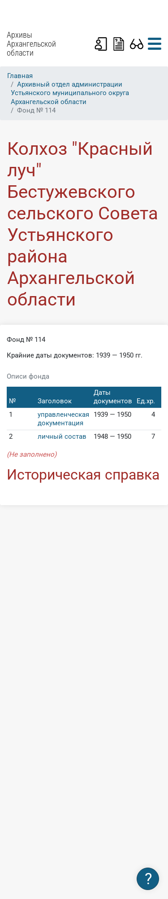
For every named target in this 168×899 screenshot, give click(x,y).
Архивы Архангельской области (31, 44)
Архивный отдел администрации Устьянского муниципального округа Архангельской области (70, 92)
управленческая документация (63, 418)
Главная (20, 76)
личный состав (62, 436)
